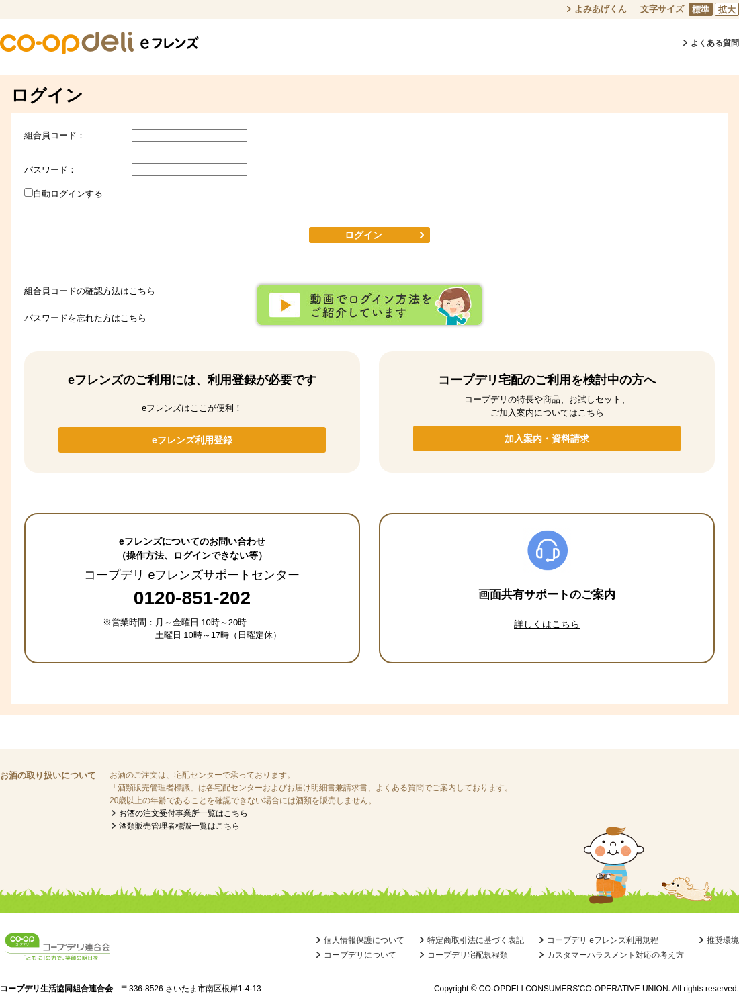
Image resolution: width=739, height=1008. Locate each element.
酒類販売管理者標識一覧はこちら (179, 826)
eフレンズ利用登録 (192, 439)
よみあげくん (600, 9)
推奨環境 (723, 940)
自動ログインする (68, 194)
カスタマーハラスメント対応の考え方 (615, 955)
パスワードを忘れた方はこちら (85, 318)
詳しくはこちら (547, 623)
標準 (700, 10)
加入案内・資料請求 (547, 438)
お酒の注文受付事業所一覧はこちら (183, 813)
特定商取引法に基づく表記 (475, 940)
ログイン (363, 235)
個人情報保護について (364, 940)
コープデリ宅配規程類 (467, 955)
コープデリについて (360, 955)
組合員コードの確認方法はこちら (89, 291)
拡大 (727, 10)
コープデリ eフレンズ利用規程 (602, 940)
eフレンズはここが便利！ (192, 408)
